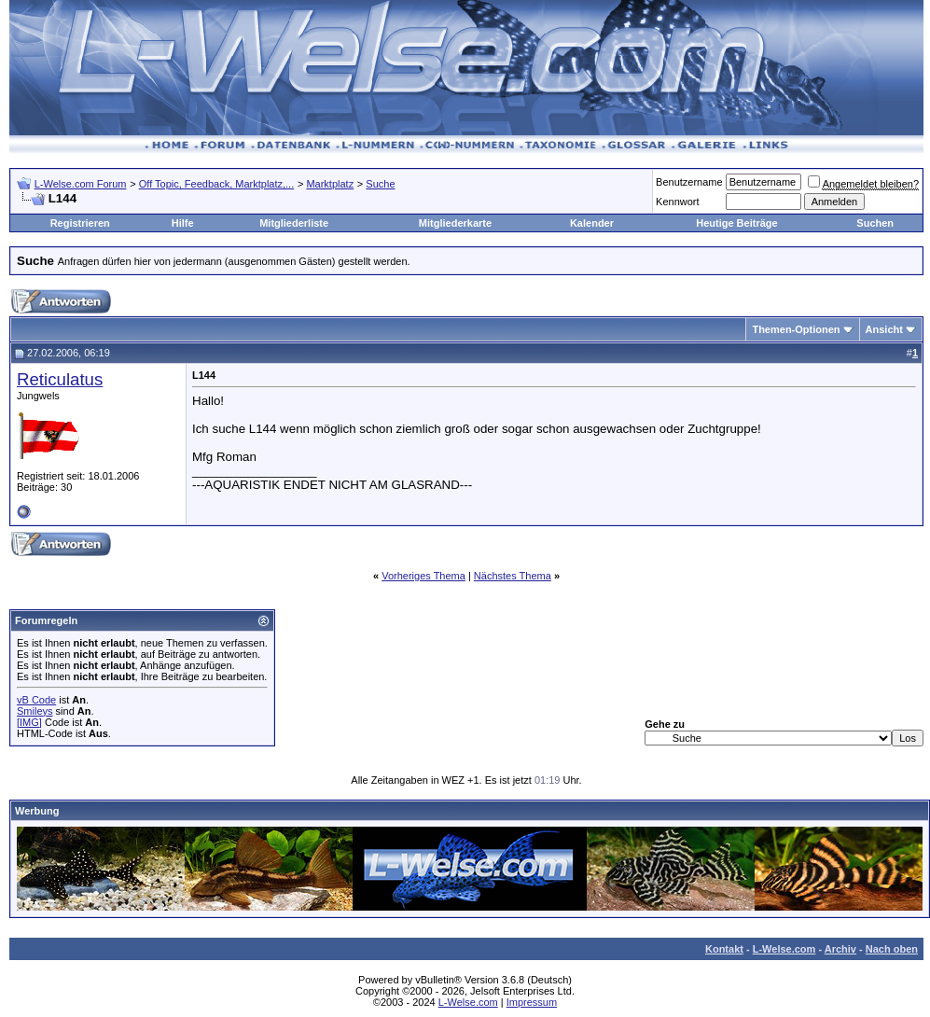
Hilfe (183, 223)
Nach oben (892, 948)
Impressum (532, 1002)
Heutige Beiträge (736, 223)
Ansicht (884, 329)
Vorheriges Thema (423, 575)
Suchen (875, 223)
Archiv (840, 948)
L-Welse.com (784, 948)
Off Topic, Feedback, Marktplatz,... (217, 183)
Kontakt (724, 948)
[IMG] (29, 722)
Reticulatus (60, 379)
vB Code (36, 699)
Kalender (592, 223)
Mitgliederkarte (455, 223)
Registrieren (80, 223)
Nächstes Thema (512, 575)
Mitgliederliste (293, 223)
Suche (380, 183)
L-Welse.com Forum (81, 183)
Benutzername (689, 182)
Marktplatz (330, 183)
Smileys (35, 711)
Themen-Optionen (796, 329)
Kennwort (677, 201)
